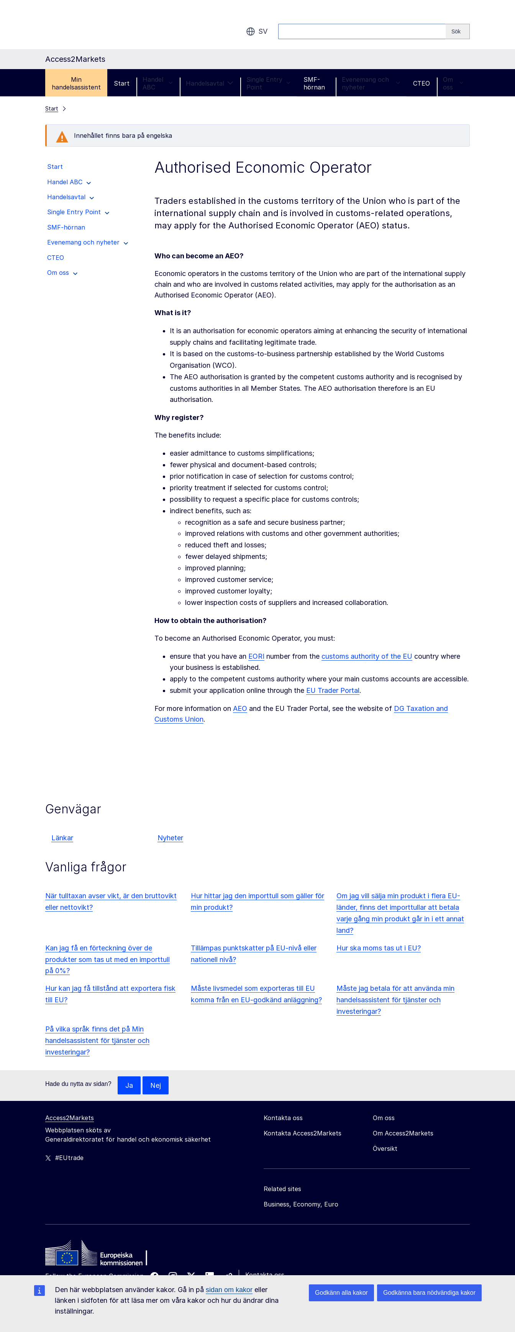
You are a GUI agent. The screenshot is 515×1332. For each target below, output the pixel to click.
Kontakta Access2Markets (302, 1133)
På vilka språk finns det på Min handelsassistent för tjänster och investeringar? (97, 1040)
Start (122, 83)
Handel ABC (158, 83)
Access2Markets (69, 1118)
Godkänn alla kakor (341, 1292)
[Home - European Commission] (100, 1255)
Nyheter (170, 838)
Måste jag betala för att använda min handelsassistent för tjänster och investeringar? (395, 999)
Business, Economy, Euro (301, 1204)
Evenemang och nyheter (371, 83)
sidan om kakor (229, 1290)
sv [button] (256, 31)
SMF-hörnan (314, 83)
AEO (240, 708)
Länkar (62, 838)
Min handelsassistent (76, 83)
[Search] (458, 31)
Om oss (453, 83)
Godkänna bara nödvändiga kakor (429, 1292)
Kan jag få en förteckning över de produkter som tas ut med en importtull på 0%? (107, 959)
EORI (256, 656)
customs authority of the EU (366, 656)
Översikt (385, 1149)
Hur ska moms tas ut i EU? (378, 948)
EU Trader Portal (332, 690)
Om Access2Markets (403, 1133)
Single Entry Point (268, 83)
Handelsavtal (209, 83)
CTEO (421, 83)
